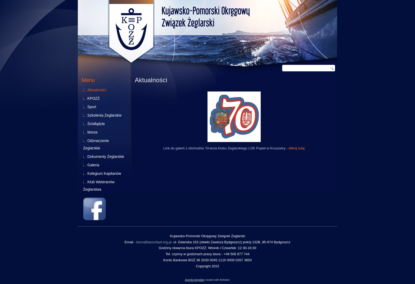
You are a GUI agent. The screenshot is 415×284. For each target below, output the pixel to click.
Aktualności (96, 90)
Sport (91, 107)
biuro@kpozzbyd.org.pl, (154, 242)
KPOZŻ (93, 98)
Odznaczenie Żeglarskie (96, 144)
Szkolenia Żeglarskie (104, 115)
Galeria (93, 165)
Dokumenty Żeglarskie (105, 156)
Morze (92, 132)
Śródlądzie (96, 124)
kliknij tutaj (297, 148)
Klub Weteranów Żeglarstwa (98, 185)
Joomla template (194, 279)
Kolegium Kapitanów (104, 173)
